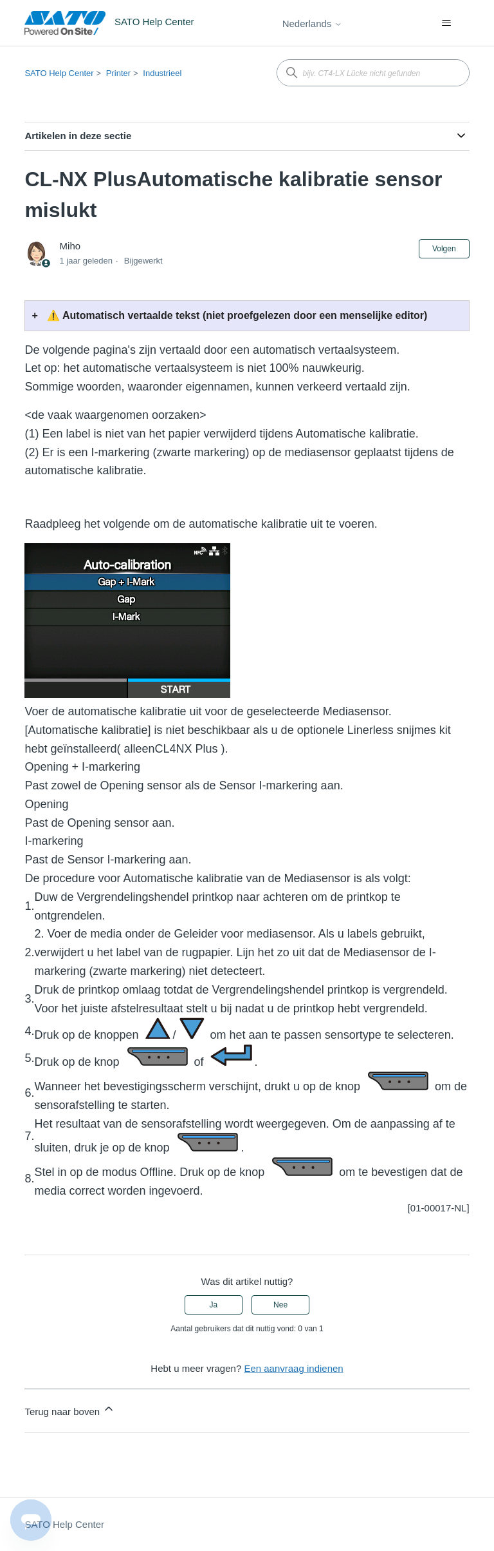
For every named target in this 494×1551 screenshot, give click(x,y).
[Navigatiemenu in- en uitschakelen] (447, 23)
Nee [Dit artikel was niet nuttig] (280, 1304)
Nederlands (312, 23)
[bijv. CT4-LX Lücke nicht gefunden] (373, 73)
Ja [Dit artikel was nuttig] (214, 1304)
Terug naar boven (69, 1409)
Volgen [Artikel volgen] (444, 248)
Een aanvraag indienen (293, 1368)
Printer (118, 73)
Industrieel (162, 73)
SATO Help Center (58, 73)
